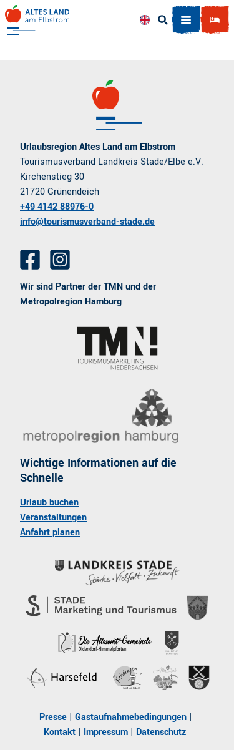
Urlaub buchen (49, 502)
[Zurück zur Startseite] (37, 20)
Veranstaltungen (53, 517)
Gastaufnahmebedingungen (131, 717)
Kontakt (60, 732)
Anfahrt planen (50, 532)
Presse (53, 717)
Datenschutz (161, 732)
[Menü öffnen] (186, 20)
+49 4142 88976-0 (57, 206)
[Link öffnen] (117, 348)
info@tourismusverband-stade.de (87, 221)
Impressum (106, 732)
